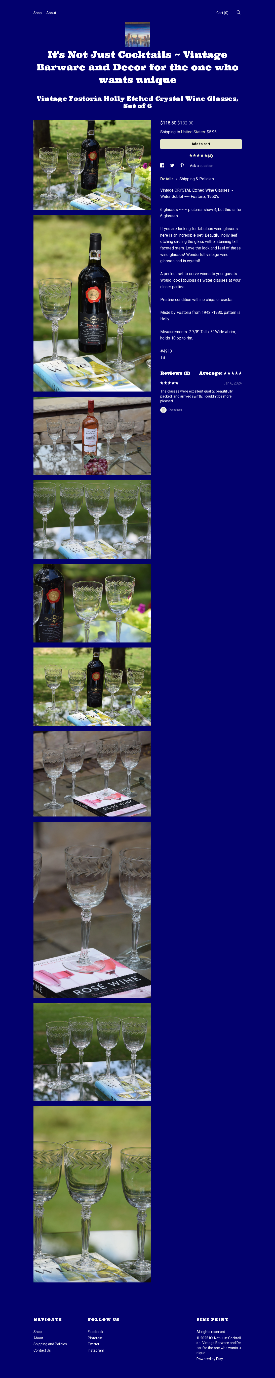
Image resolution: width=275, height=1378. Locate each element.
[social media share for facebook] (162, 166)
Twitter (93, 1344)
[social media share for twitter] (172, 166)
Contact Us (42, 1350)
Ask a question (201, 166)
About (51, 13)
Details (167, 179)
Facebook (95, 1332)
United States (193, 132)
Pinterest (95, 1338)
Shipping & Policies (196, 179)
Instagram (96, 1350)
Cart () (222, 13)
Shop (37, 13)
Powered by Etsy (210, 1359)
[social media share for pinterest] (182, 166)
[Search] (239, 13)
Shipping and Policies (50, 1344)
